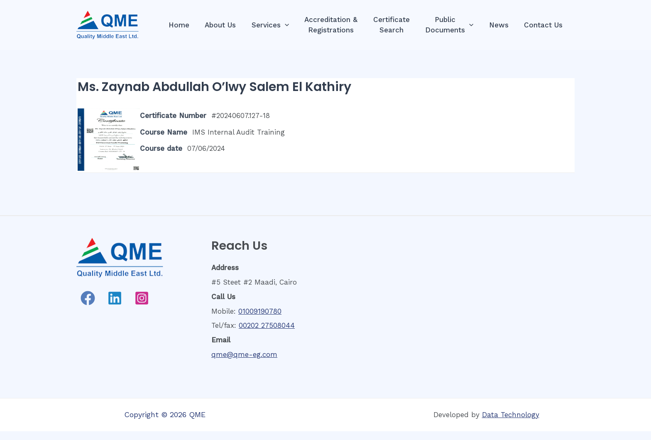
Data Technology (510, 415)
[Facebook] (88, 298)
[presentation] (293, 25)
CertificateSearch (396, 24)
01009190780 (259, 311)
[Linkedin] (115, 298)
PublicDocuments (453, 24)
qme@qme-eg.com (244, 354)
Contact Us (544, 25)
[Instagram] (142, 298)
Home (189, 25)
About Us (229, 25)
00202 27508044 (267, 325)
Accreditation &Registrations (337, 24)
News (501, 25)
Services (278, 25)
